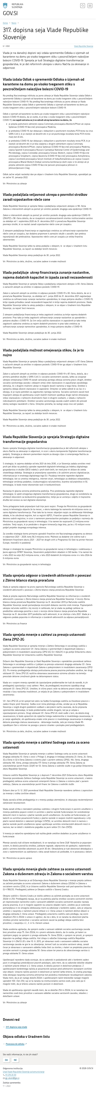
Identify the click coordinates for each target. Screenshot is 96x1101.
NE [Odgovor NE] (15, 1060)
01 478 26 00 (10, 1075)
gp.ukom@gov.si (12, 1078)
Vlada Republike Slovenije (83, 46)
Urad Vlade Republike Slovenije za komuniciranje (23, 1072)
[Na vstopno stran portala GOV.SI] (17, 9)
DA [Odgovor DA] (6, 1060)
